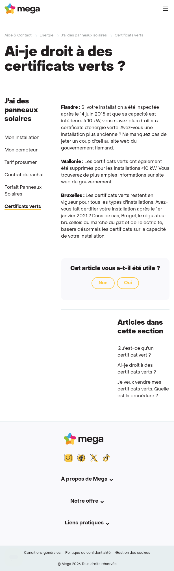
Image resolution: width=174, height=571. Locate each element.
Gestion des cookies (132, 553)
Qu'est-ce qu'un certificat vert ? (136, 352)
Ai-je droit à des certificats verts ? (137, 369)
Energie (46, 35)
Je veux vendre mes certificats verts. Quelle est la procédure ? (143, 389)
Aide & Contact (18, 35)
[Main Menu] (165, 9)
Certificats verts (129, 35)
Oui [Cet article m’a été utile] (128, 283)
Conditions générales (42, 553)
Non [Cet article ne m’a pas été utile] (103, 283)
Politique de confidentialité (88, 553)
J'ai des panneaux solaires (84, 35)
